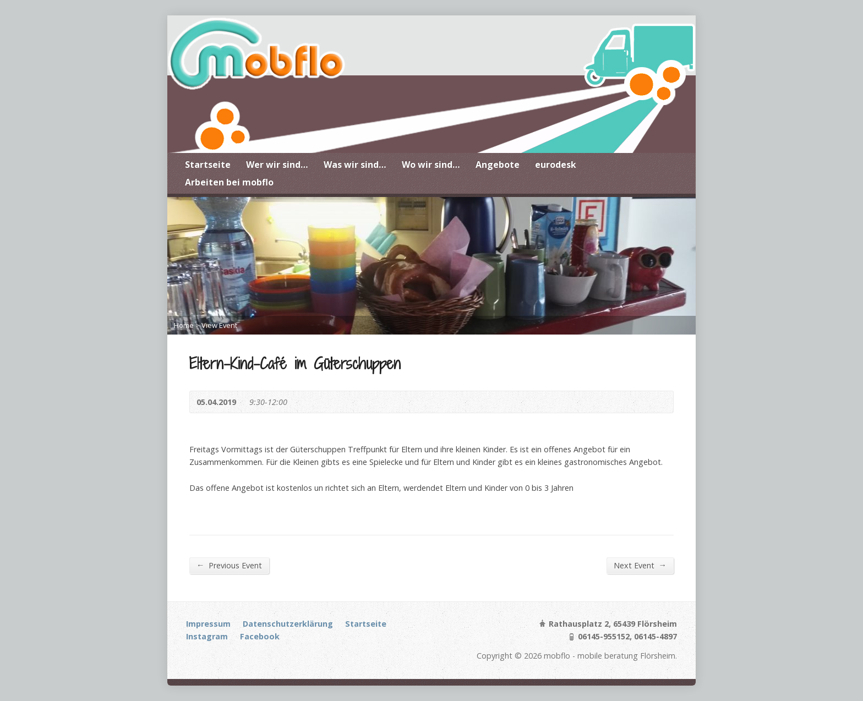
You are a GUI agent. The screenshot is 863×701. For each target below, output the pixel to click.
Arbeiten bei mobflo (229, 182)
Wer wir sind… (277, 164)
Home (184, 325)
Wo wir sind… (431, 164)
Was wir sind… (355, 164)
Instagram (207, 636)
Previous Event (229, 565)
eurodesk (555, 164)
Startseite (208, 164)
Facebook (260, 636)
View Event (219, 325)
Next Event (640, 565)
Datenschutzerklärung (288, 623)
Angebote (498, 164)
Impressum (208, 623)
